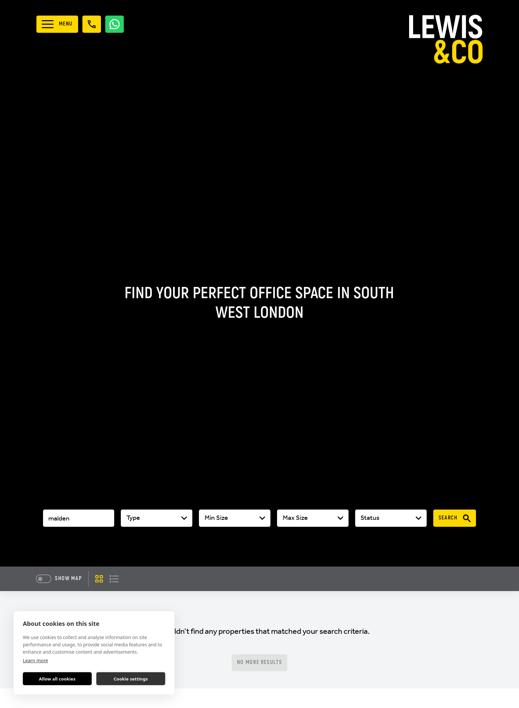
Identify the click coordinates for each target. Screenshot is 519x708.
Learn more (35, 660)
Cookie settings (131, 679)
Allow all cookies (57, 679)
